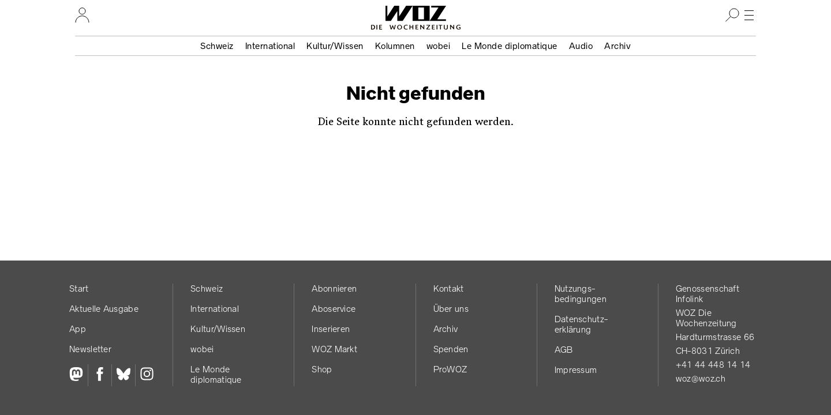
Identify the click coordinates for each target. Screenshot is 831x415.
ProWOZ (450, 369)
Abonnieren (334, 288)
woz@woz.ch (700, 378)
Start (79, 288)
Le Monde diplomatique (509, 46)
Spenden (451, 349)
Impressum (576, 370)
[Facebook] (99, 375)
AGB (564, 349)
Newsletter (90, 349)
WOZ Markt (334, 349)
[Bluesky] (123, 375)
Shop (322, 369)
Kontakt (448, 288)
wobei (438, 46)
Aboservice (333, 309)
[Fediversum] (78, 375)
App (77, 329)
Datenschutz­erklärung (581, 324)
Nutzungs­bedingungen (581, 294)
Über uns (451, 309)
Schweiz (217, 46)
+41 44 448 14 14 (713, 364)
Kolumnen (395, 46)
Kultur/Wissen (335, 46)
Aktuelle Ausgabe (103, 309)
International (270, 46)
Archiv (617, 46)
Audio (581, 46)
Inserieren (331, 329)
